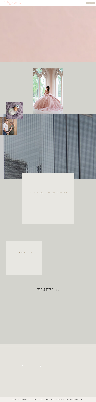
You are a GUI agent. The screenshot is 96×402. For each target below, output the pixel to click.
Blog (80, 2)
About (63, 2)
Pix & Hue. (80, 399)
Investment (71, 2)
